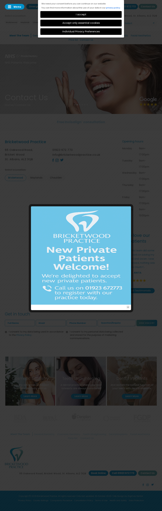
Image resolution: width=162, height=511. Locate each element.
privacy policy (113, 7)
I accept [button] (81, 14)
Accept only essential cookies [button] (81, 23)
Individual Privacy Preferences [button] (81, 31)
